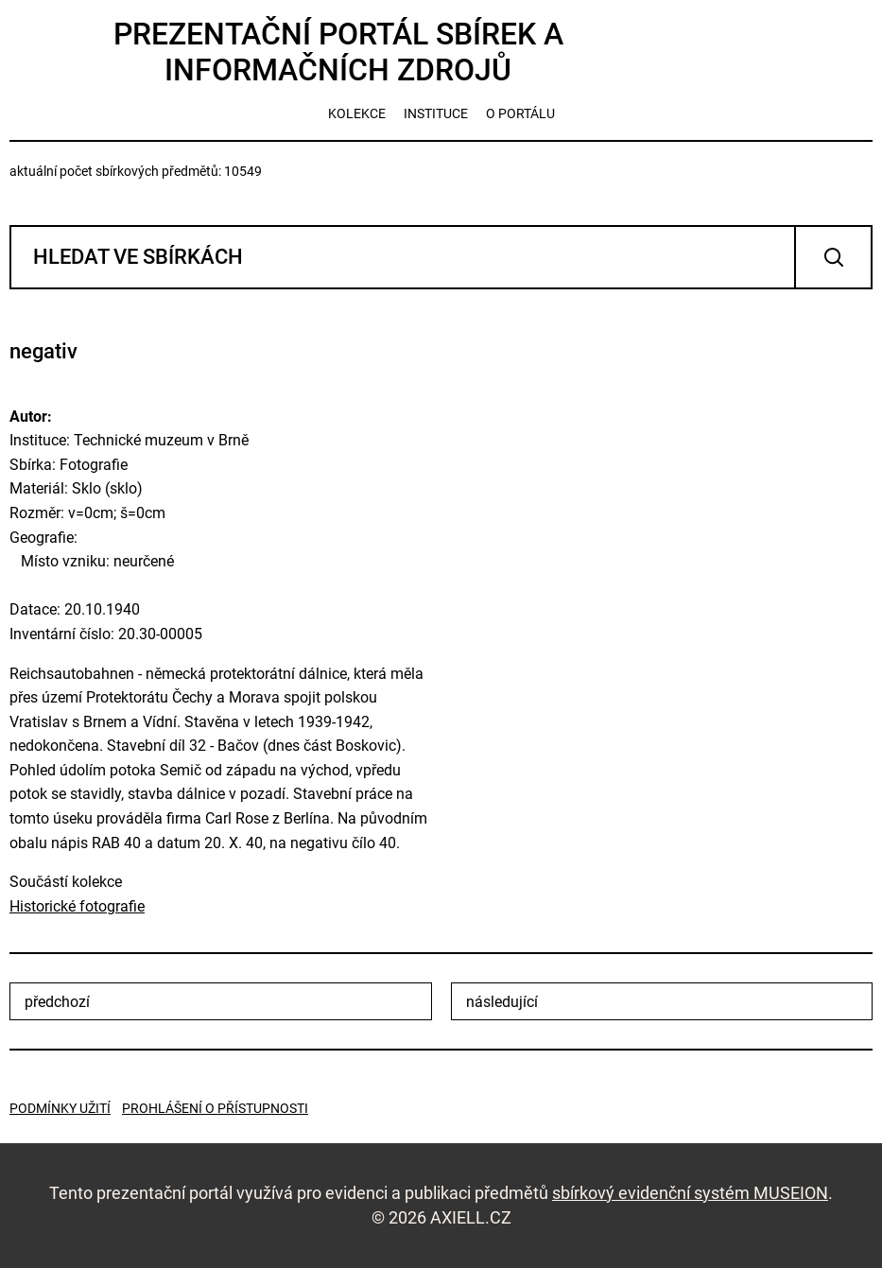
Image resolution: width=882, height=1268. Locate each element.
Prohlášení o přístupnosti (215, 1108)
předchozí (57, 1002)
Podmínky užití (60, 1108)
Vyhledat (833, 257)
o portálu (520, 113)
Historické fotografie (77, 906)
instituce (436, 113)
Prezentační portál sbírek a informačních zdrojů (338, 52)
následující (502, 1002)
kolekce (357, 113)
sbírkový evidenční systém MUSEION (690, 1193)
